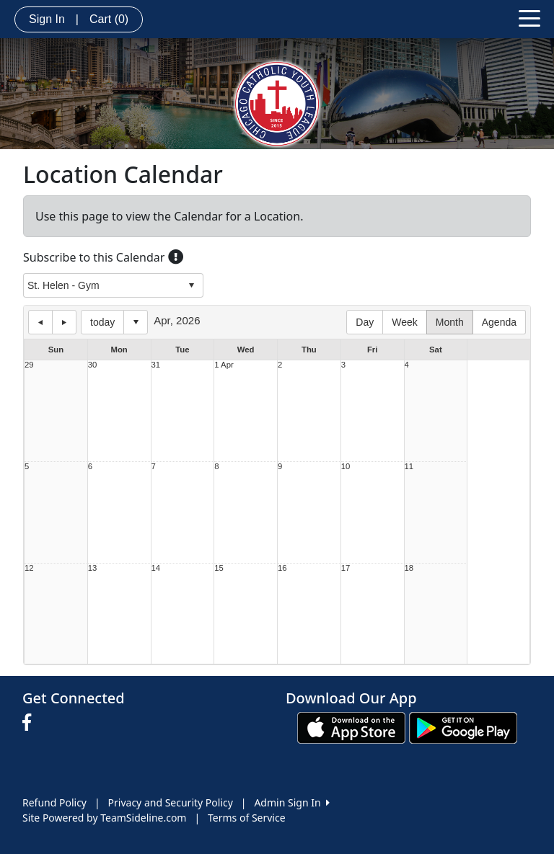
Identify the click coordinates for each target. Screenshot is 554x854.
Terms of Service (247, 817)
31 (156, 365)
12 (29, 568)
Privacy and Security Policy (170, 802)
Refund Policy (54, 802)
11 (409, 467)
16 (282, 568)
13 (92, 568)
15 (219, 568)
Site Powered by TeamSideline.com (104, 817)
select (191, 285)
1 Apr (223, 365)
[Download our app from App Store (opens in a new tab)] (351, 727)
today (102, 322)
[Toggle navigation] (529, 17)
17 (346, 568)
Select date (135, 322)
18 (409, 568)
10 (346, 467)
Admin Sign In (291, 802)
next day (64, 322)
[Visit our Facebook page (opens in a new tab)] (30, 722)
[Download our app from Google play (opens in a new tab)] (463, 727)
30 (92, 365)
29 (29, 365)
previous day (40, 322)
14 (156, 568)
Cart (108, 19)
